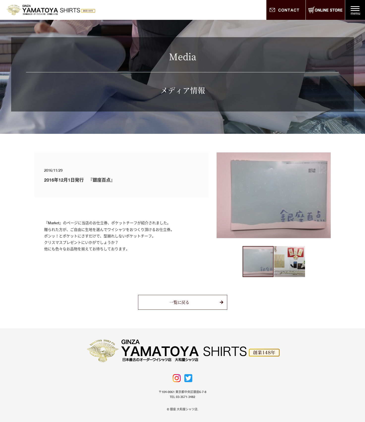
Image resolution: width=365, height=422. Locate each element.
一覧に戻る (179, 302)
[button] (221, 195)
